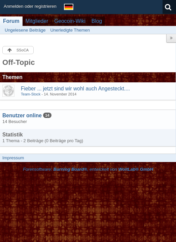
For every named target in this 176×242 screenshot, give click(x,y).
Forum (11, 21)
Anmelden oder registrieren (30, 6)
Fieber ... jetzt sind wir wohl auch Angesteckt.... (75, 88)
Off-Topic (18, 62)
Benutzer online (22, 115)
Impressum (13, 157)
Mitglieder (37, 21)
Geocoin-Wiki (69, 21)
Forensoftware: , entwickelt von (88, 169)
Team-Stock (30, 94)
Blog (97, 21)
